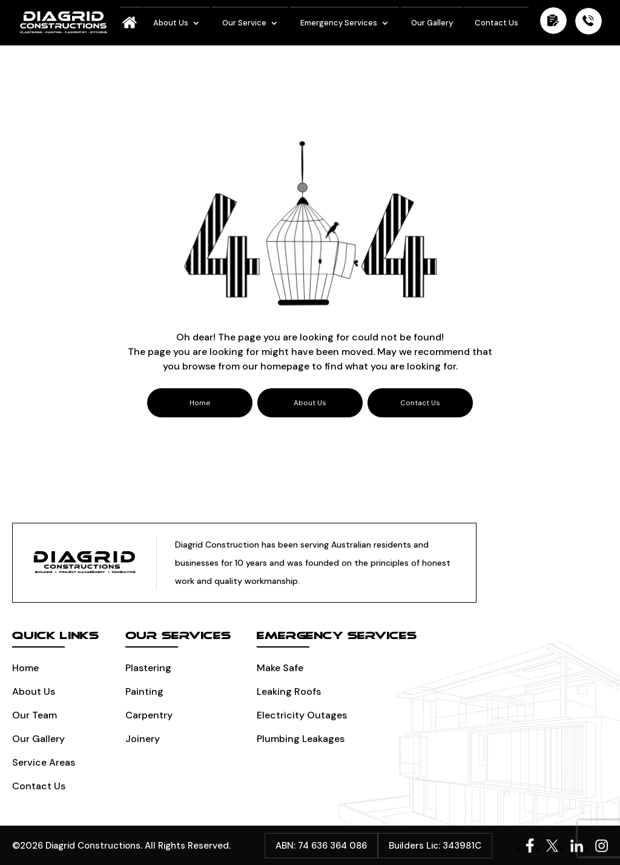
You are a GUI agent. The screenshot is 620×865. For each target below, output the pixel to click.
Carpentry (149, 715)
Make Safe (280, 667)
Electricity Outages (302, 715)
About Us (170, 23)
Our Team (34, 715)
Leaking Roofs (289, 691)
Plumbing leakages (301, 738)
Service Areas (43, 762)
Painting (144, 691)
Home (25, 667)
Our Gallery (432, 23)
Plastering (148, 667)
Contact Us (496, 23)
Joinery (142, 738)
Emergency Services (338, 23)
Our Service (244, 23)
